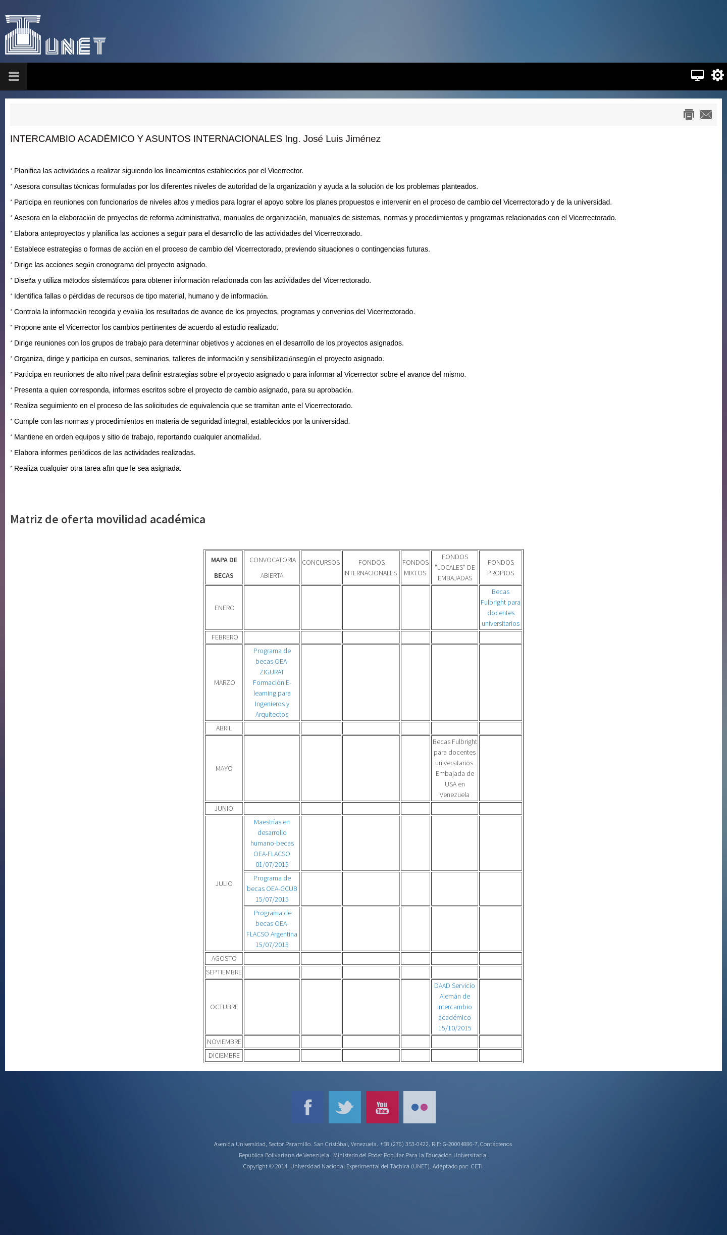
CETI (477, 1166)
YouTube (382, 1107)
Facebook (307, 1107)
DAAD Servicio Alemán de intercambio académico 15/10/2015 (454, 1006)
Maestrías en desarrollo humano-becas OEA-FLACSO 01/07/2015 (272, 843)
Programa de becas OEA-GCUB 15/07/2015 (272, 888)
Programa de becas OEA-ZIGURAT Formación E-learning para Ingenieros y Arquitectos (272, 682)
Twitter (345, 1107)
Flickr (419, 1107)
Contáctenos (496, 1144)
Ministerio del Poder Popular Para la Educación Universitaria (409, 1155)
